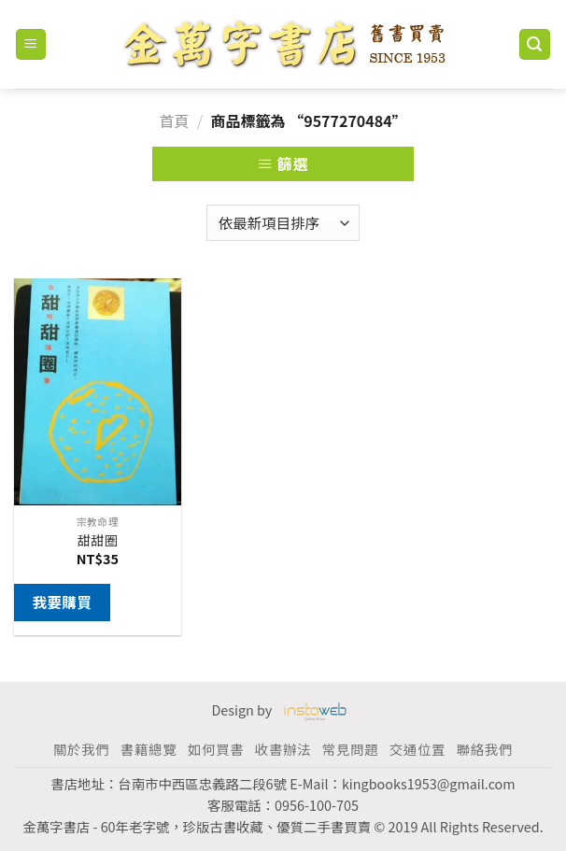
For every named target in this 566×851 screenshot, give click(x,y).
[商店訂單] (283, 223)
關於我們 (81, 749)
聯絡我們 (485, 749)
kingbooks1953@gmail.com (429, 783)
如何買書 (216, 749)
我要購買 (62, 601)
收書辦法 (283, 749)
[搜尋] (535, 44)
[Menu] (31, 44)
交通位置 (417, 749)
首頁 (174, 120)
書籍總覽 (148, 749)
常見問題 (350, 749)
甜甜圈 (98, 540)
